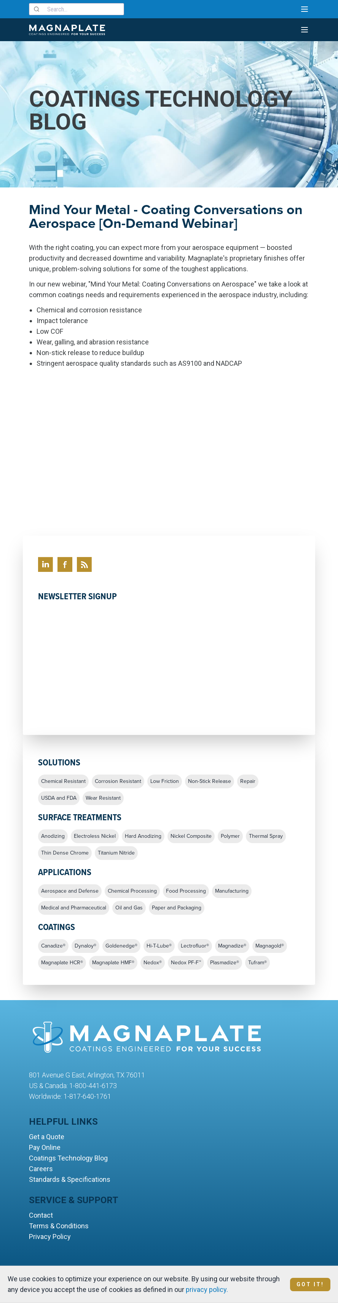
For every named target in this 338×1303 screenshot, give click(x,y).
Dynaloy (85, 946)
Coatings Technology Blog (68, 1158)
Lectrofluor (195, 946)
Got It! (310, 1284)
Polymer (230, 836)
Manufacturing (232, 891)
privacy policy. (207, 1289)
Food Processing (186, 891)
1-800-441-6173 (93, 1086)
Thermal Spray (266, 836)
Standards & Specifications (69, 1179)
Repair (247, 781)
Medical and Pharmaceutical (73, 908)
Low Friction (164, 781)
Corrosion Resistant (118, 781)
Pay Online (45, 1147)
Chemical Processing (132, 891)
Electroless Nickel (95, 836)
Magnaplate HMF (113, 963)
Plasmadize (224, 963)
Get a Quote (46, 1137)
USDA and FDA (59, 798)
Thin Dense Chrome (65, 853)
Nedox (152, 963)
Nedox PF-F (186, 963)
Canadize (53, 946)
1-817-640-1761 (87, 1096)
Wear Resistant (103, 798)
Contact (41, 1215)
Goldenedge (121, 946)
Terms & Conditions (59, 1226)
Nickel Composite (191, 836)
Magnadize (232, 946)
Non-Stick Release (209, 781)
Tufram (257, 963)
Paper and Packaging (176, 908)
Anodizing (53, 836)
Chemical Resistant (63, 781)
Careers (41, 1169)
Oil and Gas (129, 908)
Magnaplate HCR (62, 963)
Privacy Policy (50, 1237)
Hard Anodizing (143, 836)
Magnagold (269, 946)
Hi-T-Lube (159, 946)
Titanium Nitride (116, 853)
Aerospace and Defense (70, 891)
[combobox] (76, 9)
